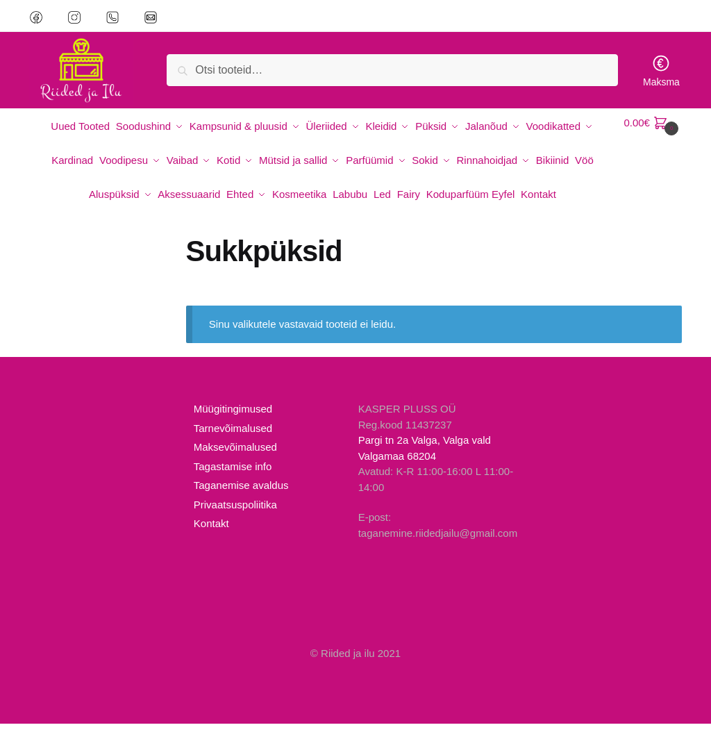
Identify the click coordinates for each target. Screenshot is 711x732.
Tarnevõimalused (233, 436)
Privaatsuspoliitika (235, 513)
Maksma (661, 70)
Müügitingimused (233, 417)
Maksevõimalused (235, 455)
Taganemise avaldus (241, 493)
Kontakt (211, 532)
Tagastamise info (233, 475)
